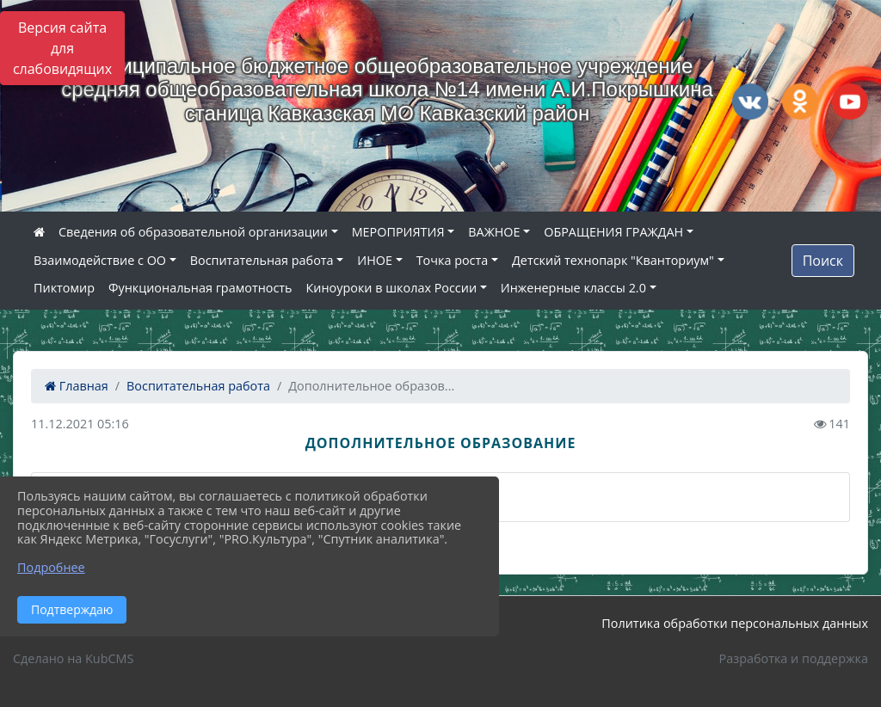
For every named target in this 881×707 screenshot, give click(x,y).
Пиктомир (64, 288)
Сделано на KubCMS (73, 658)
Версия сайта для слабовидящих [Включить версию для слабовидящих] (62, 48)
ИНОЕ (374, 260)
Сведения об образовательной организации (193, 232)
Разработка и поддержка (793, 658)
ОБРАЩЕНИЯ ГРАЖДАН (613, 232)
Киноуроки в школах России (391, 288)
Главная (76, 386)
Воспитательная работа (262, 260)
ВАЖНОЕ (494, 232)
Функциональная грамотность (200, 288)
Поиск (823, 260)
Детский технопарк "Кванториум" (613, 260)
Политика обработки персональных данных (734, 623)
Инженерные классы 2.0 (573, 288)
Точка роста (452, 260)
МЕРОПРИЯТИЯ (398, 232)
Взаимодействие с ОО (100, 260)
